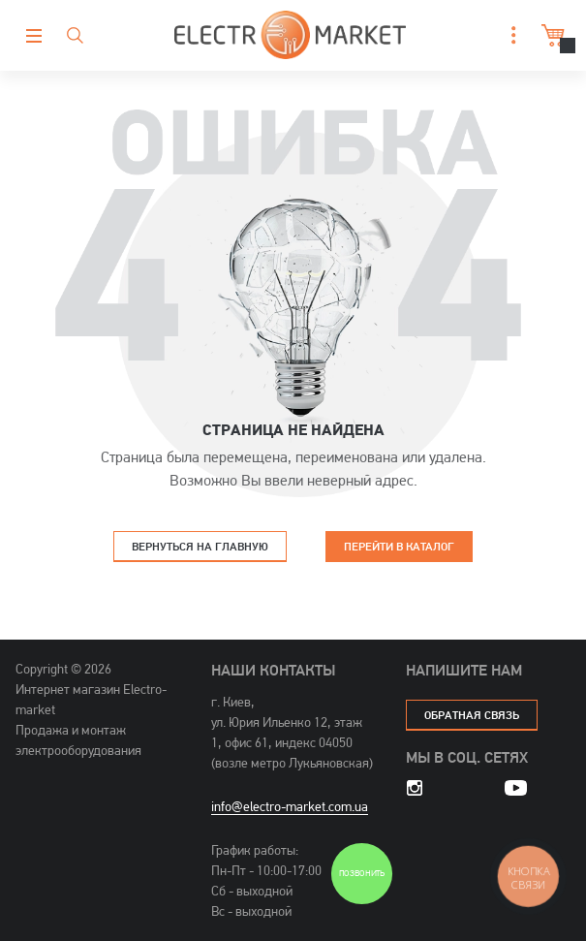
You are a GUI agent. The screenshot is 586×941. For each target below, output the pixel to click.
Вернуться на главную (200, 546)
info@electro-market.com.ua (289, 806)
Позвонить (362, 873)
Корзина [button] (551, 35)
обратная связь (471, 714)
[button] (508, 35)
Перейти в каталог (399, 546)
